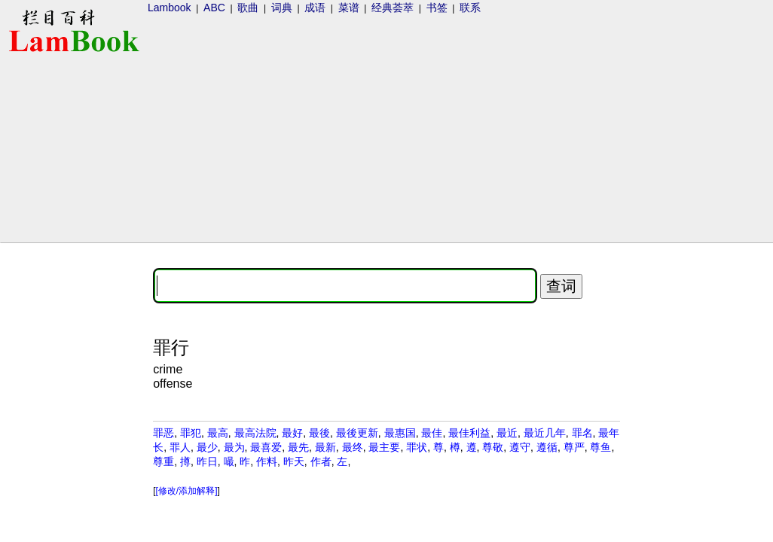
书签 (437, 8)
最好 (292, 433)
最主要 (384, 447)
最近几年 (545, 433)
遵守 (519, 447)
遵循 (547, 447)
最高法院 (255, 433)
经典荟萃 (392, 8)
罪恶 (163, 433)
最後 (319, 433)
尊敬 (492, 447)
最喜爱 (266, 447)
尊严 (574, 447)
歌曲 (247, 8)
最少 (207, 447)
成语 (314, 8)
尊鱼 (600, 447)
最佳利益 (469, 433)
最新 (325, 447)
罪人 (180, 447)
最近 (507, 433)
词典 (281, 8)
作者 (321, 461)
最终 (352, 447)
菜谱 (348, 8)
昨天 (293, 461)
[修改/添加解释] (187, 491)
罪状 (416, 447)
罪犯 (190, 433)
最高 (217, 433)
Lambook (169, 8)
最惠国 (400, 433)
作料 (266, 461)
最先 (298, 447)
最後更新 (357, 433)
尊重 (163, 461)
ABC (214, 8)
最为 (234, 447)
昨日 (207, 461)
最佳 (431, 433)
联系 (470, 8)
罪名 (582, 433)
